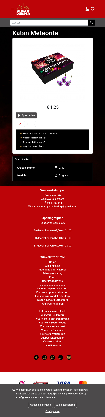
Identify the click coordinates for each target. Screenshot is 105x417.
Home (52, 262)
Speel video (26, 115)
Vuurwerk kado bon (52, 303)
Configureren (52, 411)
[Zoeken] (49, 23)
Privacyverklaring (52, 273)
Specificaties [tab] (22, 159)
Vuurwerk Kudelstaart (52, 326)
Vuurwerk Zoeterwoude (52, 322)
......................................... (52, 284)
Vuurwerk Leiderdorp (52, 315)
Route (52, 277)
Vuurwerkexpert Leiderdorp (52, 288)
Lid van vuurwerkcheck (52, 311)
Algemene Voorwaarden (52, 269)
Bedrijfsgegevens (52, 280)
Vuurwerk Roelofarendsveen (52, 318)
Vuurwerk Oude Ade (52, 330)
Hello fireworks (52, 345)
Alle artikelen (52, 265)
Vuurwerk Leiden (52, 341)
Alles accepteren (65, 404)
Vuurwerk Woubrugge (52, 333)
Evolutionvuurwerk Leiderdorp (52, 296)
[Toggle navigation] (12, 8)
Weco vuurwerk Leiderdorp (52, 299)
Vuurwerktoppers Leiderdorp (52, 292)
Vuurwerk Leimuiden (52, 337)
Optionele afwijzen (40, 404)
